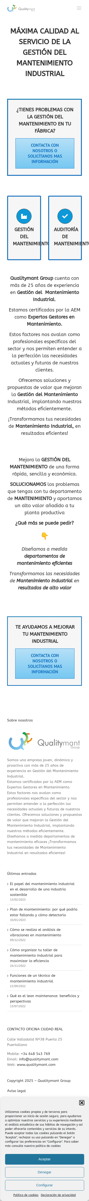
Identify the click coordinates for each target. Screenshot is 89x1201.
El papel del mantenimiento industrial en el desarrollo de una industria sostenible (42, 889)
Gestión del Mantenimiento (47, 394)
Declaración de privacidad (58, 1195)
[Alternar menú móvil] (79, 8)
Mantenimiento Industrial (43, 426)
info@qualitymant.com (38, 1059)
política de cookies (48, 1146)
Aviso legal (16, 1091)
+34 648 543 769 (35, 1054)
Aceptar (44, 1159)
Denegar (45, 1172)
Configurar (44, 1185)
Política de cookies (25, 1195)
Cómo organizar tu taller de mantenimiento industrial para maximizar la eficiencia (36, 955)
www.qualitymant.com (36, 1065)
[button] (81, 1102)
